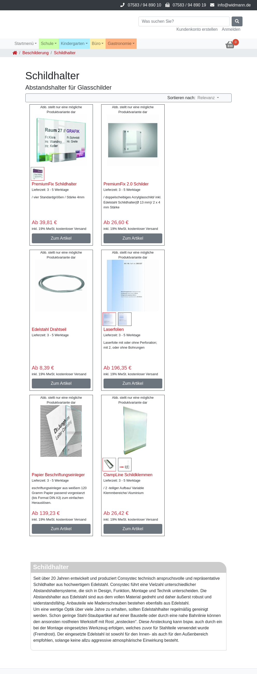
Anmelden (231, 29)
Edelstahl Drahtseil (49, 329)
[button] (25, 43)
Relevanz (206, 98)
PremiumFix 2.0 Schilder (126, 184)
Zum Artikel (61, 238)
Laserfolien (114, 329)
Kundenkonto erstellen (197, 29)
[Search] (184, 21)
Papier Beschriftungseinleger (58, 475)
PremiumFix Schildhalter (54, 184)
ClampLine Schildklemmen (128, 475)
